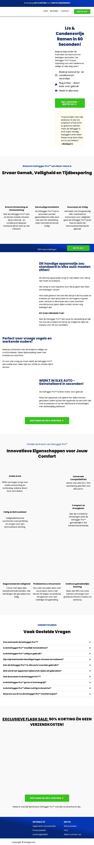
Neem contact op (72, 834)
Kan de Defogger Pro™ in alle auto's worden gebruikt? (31, 665)
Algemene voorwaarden (44, 826)
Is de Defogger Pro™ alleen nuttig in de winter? (27, 688)
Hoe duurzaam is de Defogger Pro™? (22, 676)
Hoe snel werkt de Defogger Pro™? (20, 642)
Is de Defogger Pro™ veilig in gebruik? (22, 653)
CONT (63, 11)
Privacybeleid (39, 830)
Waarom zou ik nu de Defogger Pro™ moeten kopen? (30, 693)
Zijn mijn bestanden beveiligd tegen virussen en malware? (33, 659)
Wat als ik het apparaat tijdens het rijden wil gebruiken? (32, 670)
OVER (45, 11)
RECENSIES (54, 11)
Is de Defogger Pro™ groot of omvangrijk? (24, 682)
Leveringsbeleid (40, 834)
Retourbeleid (70, 826)
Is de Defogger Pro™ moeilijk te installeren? (25, 647)
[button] (47, 642)
